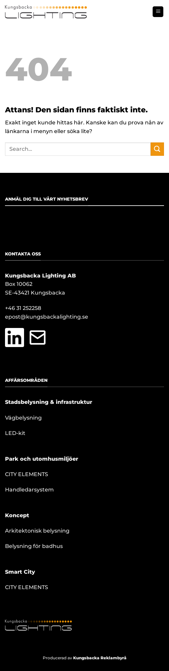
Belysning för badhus (34, 546)
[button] (158, 11)
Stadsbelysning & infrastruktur (48, 402)
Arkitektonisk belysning (37, 531)
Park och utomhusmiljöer (41, 459)
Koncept (17, 515)
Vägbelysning (23, 418)
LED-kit (15, 433)
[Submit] (157, 148)
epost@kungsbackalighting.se (46, 317)
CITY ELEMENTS (26, 474)
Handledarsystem (29, 489)
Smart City (20, 572)
